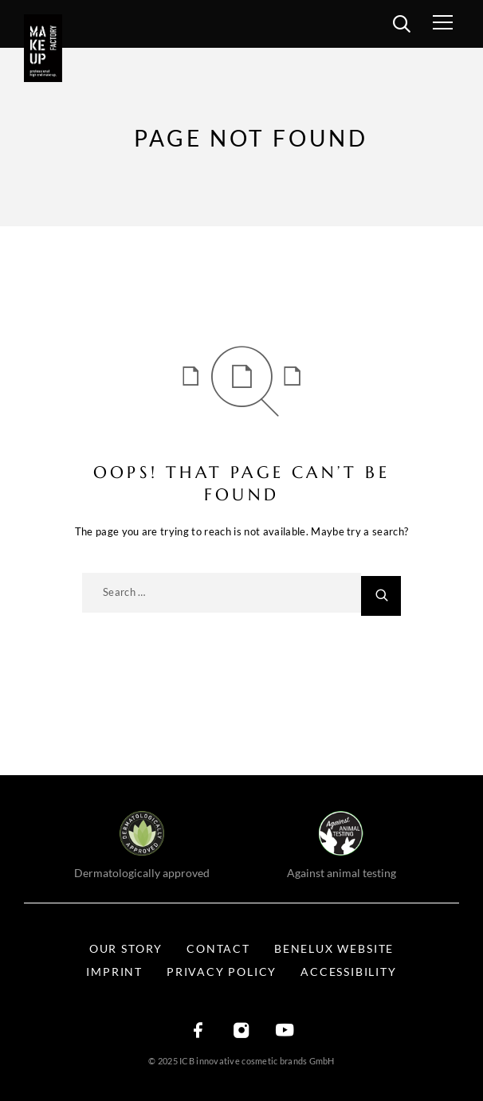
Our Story (126, 948)
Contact (218, 948)
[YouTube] (284, 1031)
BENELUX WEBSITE (334, 948)
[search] (401, 26)
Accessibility (348, 971)
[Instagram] (241, 1031)
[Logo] (48, 48)
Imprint (114, 971)
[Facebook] (198, 1031)
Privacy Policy (222, 971)
